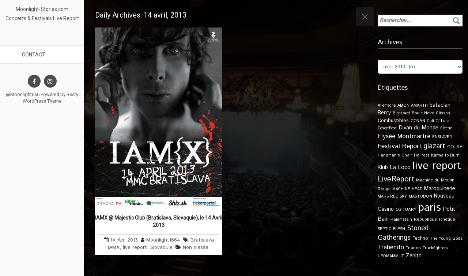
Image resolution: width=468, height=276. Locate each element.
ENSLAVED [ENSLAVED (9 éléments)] (442, 137)
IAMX (114, 247)
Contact (33, 55)
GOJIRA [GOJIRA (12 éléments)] (455, 147)
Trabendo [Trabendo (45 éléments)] (391, 247)
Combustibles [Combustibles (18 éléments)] (393, 120)
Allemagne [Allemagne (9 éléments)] (387, 105)
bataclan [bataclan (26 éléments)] (440, 105)
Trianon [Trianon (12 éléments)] (413, 248)
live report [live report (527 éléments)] (436, 165)
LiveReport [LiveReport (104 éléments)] (396, 179)
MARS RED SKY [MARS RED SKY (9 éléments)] (392, 196)
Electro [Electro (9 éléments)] (446, 128)
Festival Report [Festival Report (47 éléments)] (400, 146)
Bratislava (202, 240)
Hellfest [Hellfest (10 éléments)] (421, 155)
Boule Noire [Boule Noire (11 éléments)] (423, 113)
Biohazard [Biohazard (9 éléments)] (401, 113)
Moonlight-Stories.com (42, 9)
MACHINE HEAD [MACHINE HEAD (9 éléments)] (407, 189)
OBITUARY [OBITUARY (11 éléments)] (406, 209)
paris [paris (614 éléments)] (429, 208)
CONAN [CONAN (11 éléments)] (418, 121)
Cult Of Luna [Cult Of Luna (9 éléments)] (438, 121)
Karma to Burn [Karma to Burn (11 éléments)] (445, 155)
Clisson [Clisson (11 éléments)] (443, 113)
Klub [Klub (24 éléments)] (383, 167)
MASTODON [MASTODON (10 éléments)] (420, 196)
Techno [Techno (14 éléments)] (420, 238)
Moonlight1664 (163, 240)
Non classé (195, 247)
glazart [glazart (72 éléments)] (434, 146)
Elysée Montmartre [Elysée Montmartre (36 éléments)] (404, 136)
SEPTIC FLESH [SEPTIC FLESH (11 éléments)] (391, 229)
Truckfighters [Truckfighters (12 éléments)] (435, 248)
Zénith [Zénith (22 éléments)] (414, 256)
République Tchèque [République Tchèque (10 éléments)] (434, 219)
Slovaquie (161, 247)
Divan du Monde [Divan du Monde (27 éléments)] (418, 128)
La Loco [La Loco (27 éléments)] (400, 167)
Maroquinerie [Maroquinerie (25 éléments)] (439, 188)
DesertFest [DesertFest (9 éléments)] (387, 128)
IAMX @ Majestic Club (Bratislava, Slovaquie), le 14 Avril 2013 (158, 221)
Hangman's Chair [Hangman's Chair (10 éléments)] (395, 155)
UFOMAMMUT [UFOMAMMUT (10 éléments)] (391, 256)
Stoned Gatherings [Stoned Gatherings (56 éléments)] (403, 233)
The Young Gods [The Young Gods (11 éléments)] (446, 238)
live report (135, 247)
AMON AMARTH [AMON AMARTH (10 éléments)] (412, 105)
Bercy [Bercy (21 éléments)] (384, 113)
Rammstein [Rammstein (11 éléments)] (401, 219)
